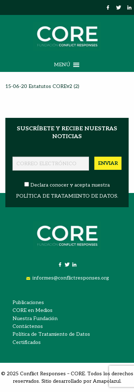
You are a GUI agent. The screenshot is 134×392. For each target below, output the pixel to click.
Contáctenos (28, 326)
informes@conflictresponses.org (71, 278)
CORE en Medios (33, 310)
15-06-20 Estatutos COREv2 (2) (42, 86)
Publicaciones (28, 302)
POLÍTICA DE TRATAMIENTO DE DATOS (66, 196)
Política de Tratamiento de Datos (51, 334)
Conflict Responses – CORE (52, 374)
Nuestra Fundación (35, 318)
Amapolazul (106, 381)
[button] (62, 65)
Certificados (27, 342)
